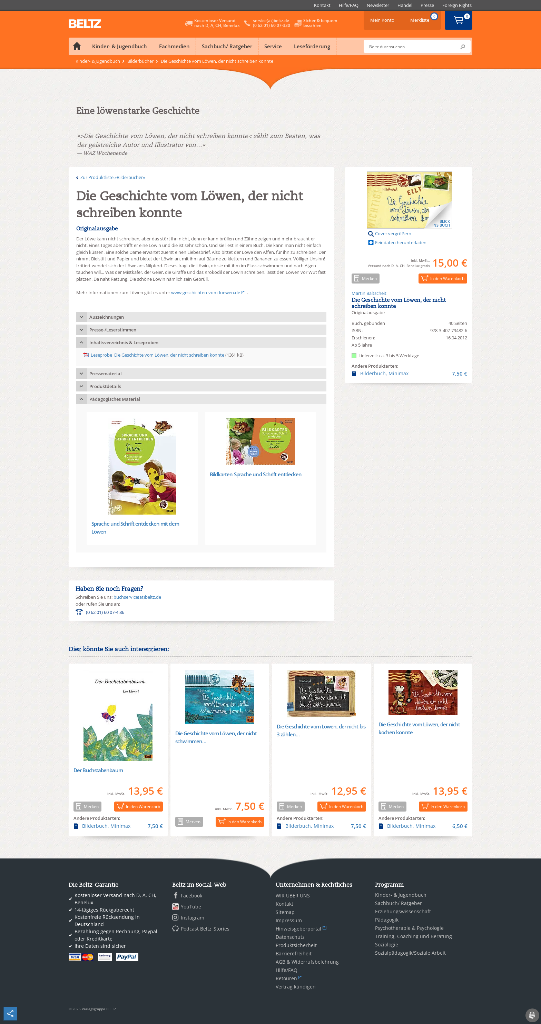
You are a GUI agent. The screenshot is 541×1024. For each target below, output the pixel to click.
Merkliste (424, 17)
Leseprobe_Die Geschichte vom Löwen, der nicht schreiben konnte (157, 355)
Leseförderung (312, 46)
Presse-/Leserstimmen (112, 330)
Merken (364, 278)
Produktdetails (105, 386)
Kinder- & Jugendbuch (119, 46)
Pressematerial (105, 373)
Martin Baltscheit (369, 293)
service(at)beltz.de (271, 20)
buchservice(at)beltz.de (137, 597)
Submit (462, 46)
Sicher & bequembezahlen (320, 23)
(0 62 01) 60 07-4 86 (105, 612)
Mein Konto (383, 17)
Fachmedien (174, 46)
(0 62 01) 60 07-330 (271, 25)
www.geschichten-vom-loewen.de (205, 292)
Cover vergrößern (393, 233)
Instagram (192, 917)
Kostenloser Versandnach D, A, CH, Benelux (217, 23)
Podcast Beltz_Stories (205, 928)
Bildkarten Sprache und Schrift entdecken (256, 474)
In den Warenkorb (441, 278)
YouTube (191, 906)
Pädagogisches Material (114, 399)
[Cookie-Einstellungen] (532, 1015)
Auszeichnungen (106, 317)
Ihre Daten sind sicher (100, 946)
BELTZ (85, 23)
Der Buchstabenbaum (98, 770)
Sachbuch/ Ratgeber (227, 46)
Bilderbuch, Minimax (409, 373)
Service (273, 46)
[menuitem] (322, 5)
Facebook (191, 895)
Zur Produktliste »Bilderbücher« (112, 177)
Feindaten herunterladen (400, 242)
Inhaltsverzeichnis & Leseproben (123, 342)
